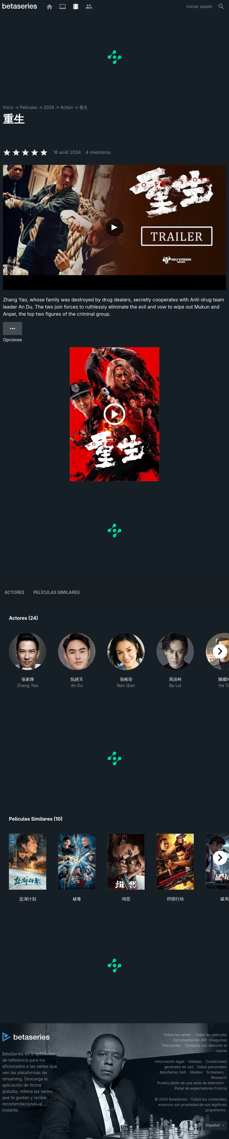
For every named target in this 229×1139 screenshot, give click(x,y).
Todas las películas (211, 1034)
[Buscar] (221, 6)
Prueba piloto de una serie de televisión (190, 1083)
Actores (14, 592)
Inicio (8, 107)
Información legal (169, 1061)
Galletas (195, 1061)
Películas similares (56, 592)
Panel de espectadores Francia (201, 1088)
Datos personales (212, 1067)
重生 (83, 107)
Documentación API (190, 1040)
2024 (49, 107)
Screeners (215, 1072)
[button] (27, 667)
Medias (196, 1072)
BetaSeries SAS (173, 1072)
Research (219, 1077)
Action (66, 107)
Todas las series (177, 1034)
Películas (28, 107)
